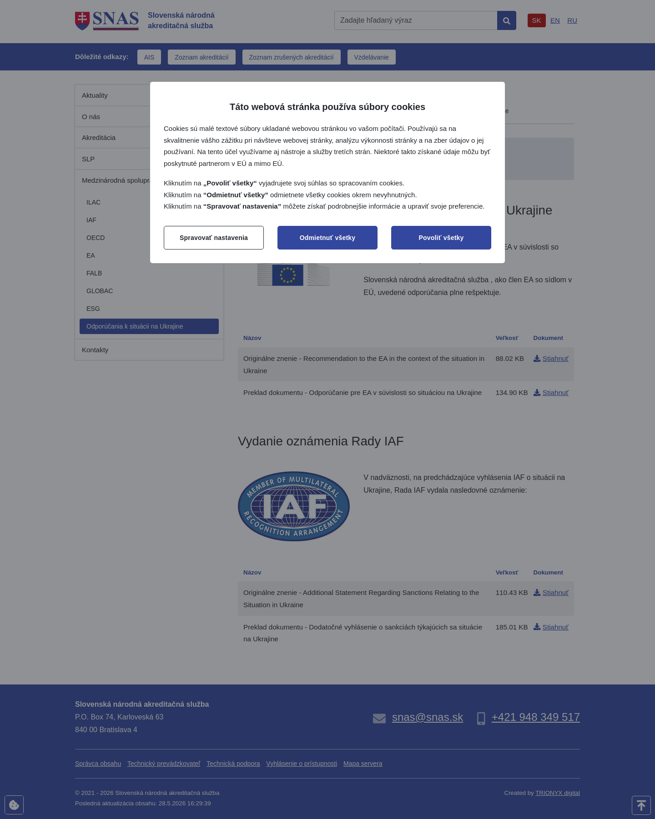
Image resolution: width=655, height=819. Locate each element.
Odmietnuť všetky (328, 237)
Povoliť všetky (441, 237)
